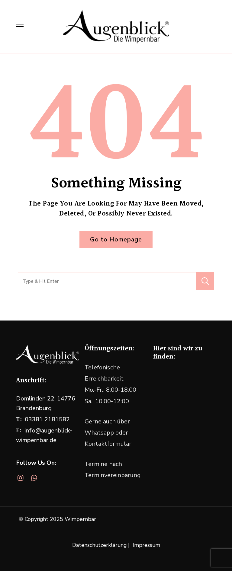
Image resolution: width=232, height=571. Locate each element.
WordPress (131, 529)
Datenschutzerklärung (99, 545)
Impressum (146, 545)
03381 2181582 (47, 419)
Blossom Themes (191, 519)
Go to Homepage (116, 239)
